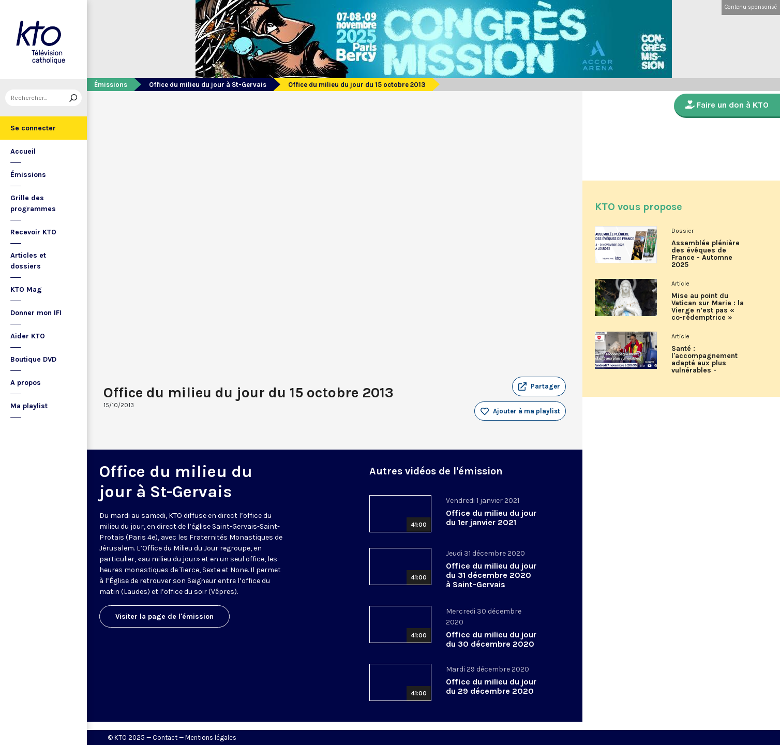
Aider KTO (27, 336)
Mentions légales (210, 737)
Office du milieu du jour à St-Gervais (207, 84)
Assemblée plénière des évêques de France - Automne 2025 (705, 254)
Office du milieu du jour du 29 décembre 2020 (491, 686)
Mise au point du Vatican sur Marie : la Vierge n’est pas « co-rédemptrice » (707, 306)
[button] (539, 386)
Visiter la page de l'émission (164, 616)
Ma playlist (29, 405)
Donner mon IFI (36, 312)
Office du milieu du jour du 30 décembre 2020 (491, 639)
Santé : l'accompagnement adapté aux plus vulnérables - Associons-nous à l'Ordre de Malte (704, 363)
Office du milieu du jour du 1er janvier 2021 (491, 517)
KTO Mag (26, 289)
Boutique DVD (33, 359)
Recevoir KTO (33, 232)
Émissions (28, 174)
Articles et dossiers (28, 261)
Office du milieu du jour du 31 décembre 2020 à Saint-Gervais (491, 575)
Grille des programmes (33, 203)
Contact (165, 737)
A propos (25, 382)
